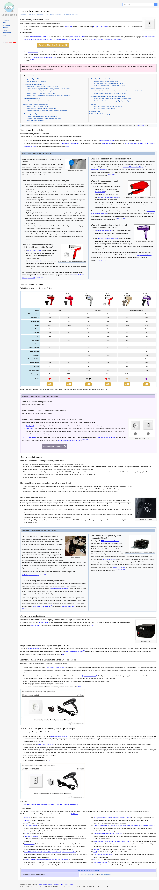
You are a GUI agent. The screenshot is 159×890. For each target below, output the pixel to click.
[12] (117, 218)
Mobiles (5, 30)
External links (95, 111)
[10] (109, 174)
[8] (36, 277)
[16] (23, 609)
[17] (119, 570)
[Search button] (155, 4)
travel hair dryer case (68, 606)
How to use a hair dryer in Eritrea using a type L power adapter (112, 101)
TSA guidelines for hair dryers (110, 541)
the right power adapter (100, 26)
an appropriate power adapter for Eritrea (44, 57)
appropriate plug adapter (107, 140)
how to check (69, 26)
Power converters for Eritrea (100, 89)
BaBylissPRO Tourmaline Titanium (108, 197)
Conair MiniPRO (100, 192)
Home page (6, 20)
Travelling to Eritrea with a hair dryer (102, 79)
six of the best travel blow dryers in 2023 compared (64, 39)
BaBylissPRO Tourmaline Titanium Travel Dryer (107, 834)
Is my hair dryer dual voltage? (35, 120)
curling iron (91, 875)
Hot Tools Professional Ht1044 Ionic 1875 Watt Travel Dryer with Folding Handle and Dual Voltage (123, 826)
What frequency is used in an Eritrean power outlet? (42, 108)
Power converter (29, 844)
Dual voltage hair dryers (31, 114)
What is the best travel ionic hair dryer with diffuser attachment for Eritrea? (48, 95)
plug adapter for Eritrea (144, 255)
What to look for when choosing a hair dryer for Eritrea (42, 86)
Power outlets (6, 25)
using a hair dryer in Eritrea (106, 437)
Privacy (62, 884)
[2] (47, 36)
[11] (111, 174)
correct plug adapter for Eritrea (59, 589)
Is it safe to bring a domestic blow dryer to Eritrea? (108, 83)
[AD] (33, 59)
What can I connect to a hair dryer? (104, 108)
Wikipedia (27, 818)
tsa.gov (95, 860)
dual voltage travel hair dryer (37, 36)
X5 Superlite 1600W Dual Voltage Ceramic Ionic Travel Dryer (112, 818)
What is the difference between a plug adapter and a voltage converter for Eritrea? (118, 91)
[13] (121, 218)
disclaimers (141, 125)
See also (94, 104)
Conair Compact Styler (34, 250)
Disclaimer (56, 884)
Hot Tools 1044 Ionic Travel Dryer (133, 167)
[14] (54, 413)
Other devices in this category (100, 114)
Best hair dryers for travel (32, 98)
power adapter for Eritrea (77, 36)
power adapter (43, 623)
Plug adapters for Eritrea (52, 447)
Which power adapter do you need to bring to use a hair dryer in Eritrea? (48, 110)
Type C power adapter (89, 676)
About (40, 884)
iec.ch (26, 823)
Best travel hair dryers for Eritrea (34, 84)
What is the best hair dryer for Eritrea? (38, 101)
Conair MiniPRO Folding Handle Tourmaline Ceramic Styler (111, 842)
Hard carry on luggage (100, 863)
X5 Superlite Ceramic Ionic (99, 169)
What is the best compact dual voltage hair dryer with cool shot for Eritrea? (48, 89)
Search (4, 22)
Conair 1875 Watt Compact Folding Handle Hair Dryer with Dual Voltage (46, 860)
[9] (39, 277)
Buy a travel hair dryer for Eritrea (51, 45)
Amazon (27, 821)
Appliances (6, 27)
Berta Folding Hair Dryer (36, 261)
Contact (45, 884)
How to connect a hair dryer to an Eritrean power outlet (108, 96)
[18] (121, 570)
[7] (30, 59)
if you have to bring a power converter (69, 441)
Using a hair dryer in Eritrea (32, 79)
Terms (66, 884)
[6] (83, 440)
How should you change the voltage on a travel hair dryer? (44, 118)
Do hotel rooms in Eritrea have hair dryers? (106, 81)
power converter (33, 52)
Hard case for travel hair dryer (102, 855)
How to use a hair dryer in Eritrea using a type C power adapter (112, 98)
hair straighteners (106, 875)
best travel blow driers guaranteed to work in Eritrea (106, 39)
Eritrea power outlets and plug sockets (36, 104)
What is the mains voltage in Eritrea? (37, 106)
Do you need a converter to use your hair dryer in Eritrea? (111, 93)
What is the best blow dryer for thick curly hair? (40, 91)
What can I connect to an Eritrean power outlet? (108, 106)
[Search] (138, 4)
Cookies (50, 884)
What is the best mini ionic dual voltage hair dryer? (41, 93)
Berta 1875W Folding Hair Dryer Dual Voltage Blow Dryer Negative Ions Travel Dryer (50, 852)
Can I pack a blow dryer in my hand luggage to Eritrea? (110, 85)
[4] (96, 675)
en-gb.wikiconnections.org (30, 884)
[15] (85, 440)
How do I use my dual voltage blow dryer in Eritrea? (42, 116)
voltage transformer (34, 649)
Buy (48, 384)
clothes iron (84, 875)
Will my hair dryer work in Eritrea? (37, 81)
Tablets (4, 35)
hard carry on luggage (119, 567)
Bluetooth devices (7, 32)
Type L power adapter (30, 437)
